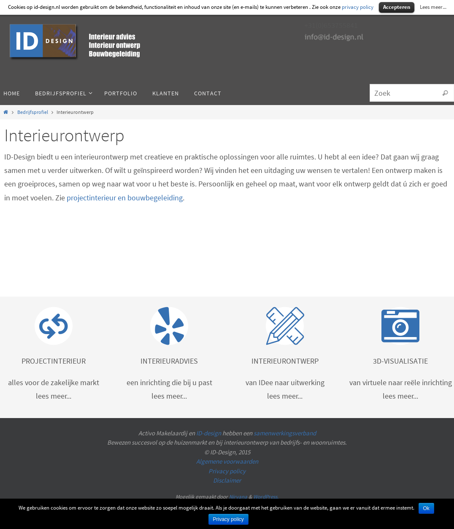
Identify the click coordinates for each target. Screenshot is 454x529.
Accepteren (396, 7)
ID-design (208, 433)
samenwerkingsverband (285, 433)
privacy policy (357, 7)
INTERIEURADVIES (169, 361)
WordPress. (265, 496)
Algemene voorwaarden (227, 461)
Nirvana (238, 496)
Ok (426, 508)
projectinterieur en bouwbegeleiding (125, 197)
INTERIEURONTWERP (285, 361)
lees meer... (53, 396)
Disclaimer (227, 480)
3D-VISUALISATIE (400, 361)
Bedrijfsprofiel (32, 112)
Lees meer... (433, 7)
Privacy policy (227, 471)
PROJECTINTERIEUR (54, 361)
